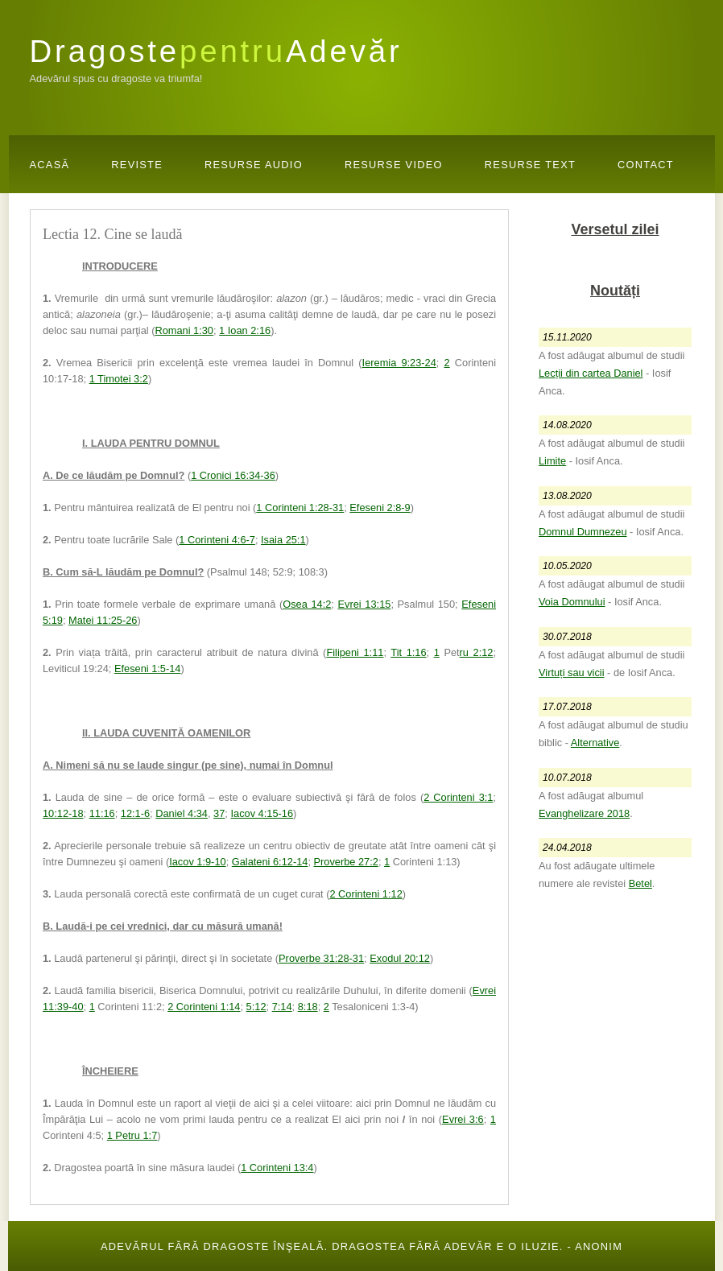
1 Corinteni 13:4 (277, 1168)
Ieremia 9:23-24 (399, 363)
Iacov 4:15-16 (261, 813)
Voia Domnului (572, 602)
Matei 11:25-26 (102, 620)
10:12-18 (63, 813)
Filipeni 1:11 (354, 652)
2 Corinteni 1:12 (365, 894)
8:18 (308, 1007)
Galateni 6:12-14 (270, 862)
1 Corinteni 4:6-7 (217, 540)
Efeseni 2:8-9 (379, 507)
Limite (552, 461)
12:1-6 (135, 813)
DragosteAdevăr (216, 51)
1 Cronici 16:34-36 (233, 475)
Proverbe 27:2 (346, 862)
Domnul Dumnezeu (583, 532)
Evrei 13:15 (364, 604)
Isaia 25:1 (283, 540)
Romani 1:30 (184, 330)
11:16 (102, 813)
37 (219, 813)
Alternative (595, 743)
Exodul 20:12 (400, 958)
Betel (640, 883)
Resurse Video (394, 165)
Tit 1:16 (408, 652)
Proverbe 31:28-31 (321, 958)
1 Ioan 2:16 (245, 330)
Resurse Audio (254, 165)
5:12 (256, 1007)
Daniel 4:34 (181, 813)
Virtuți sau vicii (572, 672)
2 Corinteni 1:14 (203, 1007)
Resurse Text (530, 165)
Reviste (137, 165)
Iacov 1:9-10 (197, 862)
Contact (646, 165)
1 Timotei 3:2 (118, 379)
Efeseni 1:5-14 (147, 668)
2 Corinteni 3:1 (458, 797)
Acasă (50, 165)
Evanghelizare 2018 (584, 813)
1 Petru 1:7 (132, 1135)
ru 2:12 (477, 652)
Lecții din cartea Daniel (590, 373)
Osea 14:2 (307, 604)
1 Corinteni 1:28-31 (300, 507)
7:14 (282, 1007)
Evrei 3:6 (463, 1119)
